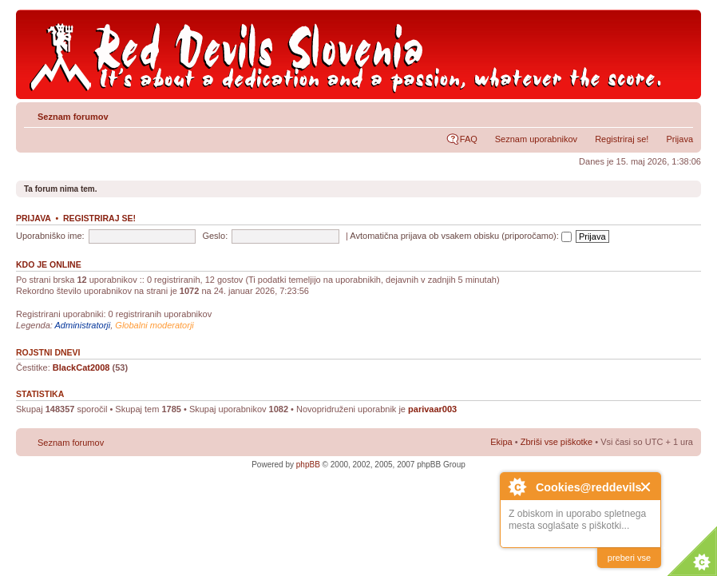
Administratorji (83, 325)
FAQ (468, 139)
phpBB (308, 464)
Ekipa (501, 442)
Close (646, 487)
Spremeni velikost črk (681, 113)
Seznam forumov (73, 116)
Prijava (679, 139)
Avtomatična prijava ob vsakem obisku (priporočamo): (461, 235)
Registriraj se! (621, 139)
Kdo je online (48, 264)
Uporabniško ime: (50, 235)
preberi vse (629, 557)
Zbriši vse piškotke (558, 442)
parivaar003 (432, 409)
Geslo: (215, 235)
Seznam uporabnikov (536, 139)
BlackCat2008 (81, 367)
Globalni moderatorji (154, 325)
